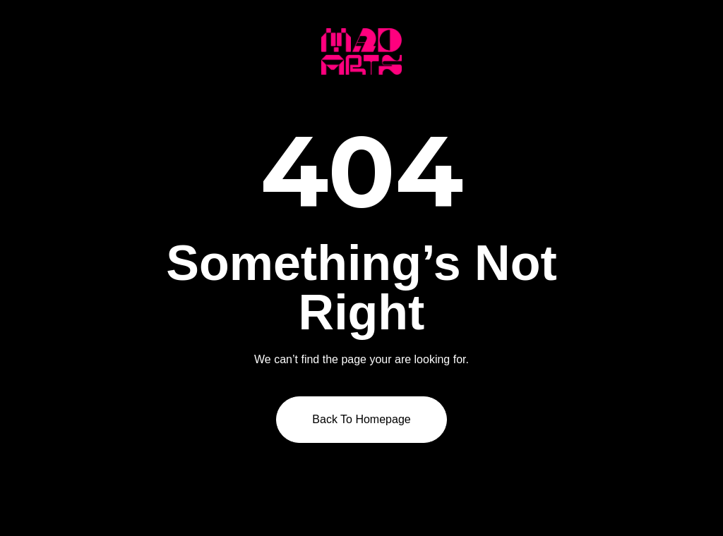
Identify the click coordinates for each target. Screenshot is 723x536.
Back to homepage (361, 419)
